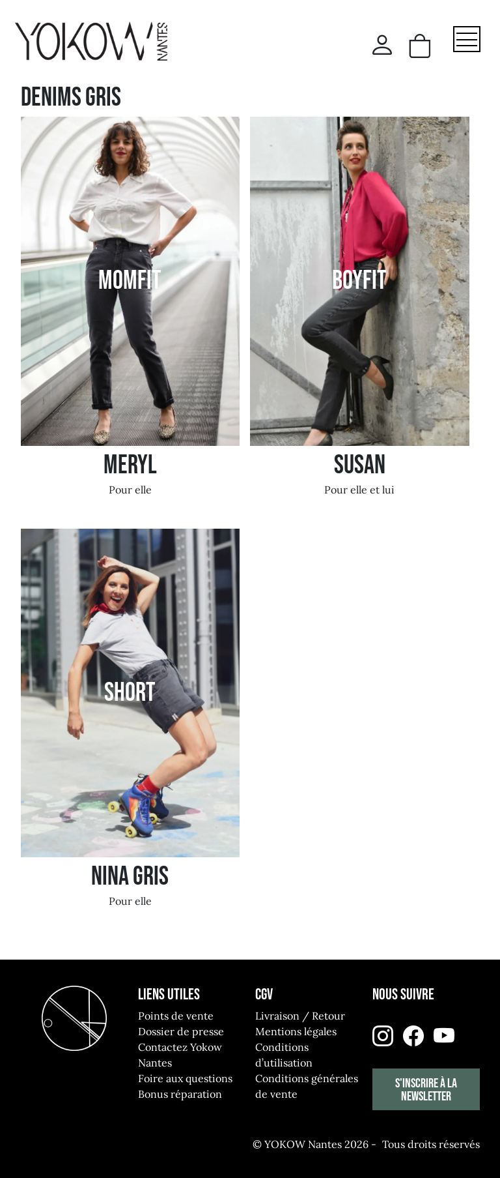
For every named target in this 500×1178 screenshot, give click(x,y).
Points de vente (176, 1015)
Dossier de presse (181, 1031)
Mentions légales (296, 1031)
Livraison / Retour (300, 1015)
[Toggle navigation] (466, 39)
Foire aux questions (185, 1078)
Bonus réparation (180, 1093)
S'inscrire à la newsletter (426, 1090)
